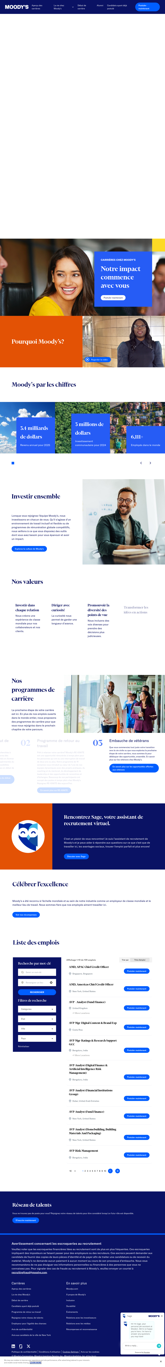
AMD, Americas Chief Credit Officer (91, 984)
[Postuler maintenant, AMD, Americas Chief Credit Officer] (137, 988)
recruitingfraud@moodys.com (29, 1272)
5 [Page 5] (92, 1171)
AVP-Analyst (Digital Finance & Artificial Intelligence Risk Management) (88, 1069)
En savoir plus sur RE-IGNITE (54, 790)
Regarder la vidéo (97, 359)
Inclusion (70, 1300)
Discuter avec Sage (76, 857)
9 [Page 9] (102, 1171)
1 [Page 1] (82, 1171)
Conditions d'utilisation (49, 1352)
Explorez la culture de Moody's (29, 549)
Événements (72, 1312)
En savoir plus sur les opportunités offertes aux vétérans (133, 768)
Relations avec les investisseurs (81, 1317)
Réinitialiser (23, 1046)
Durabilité (70, 1306)
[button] (51, 982)
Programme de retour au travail (26, 1312)
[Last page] (117, 1171)
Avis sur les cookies (90, 1352)
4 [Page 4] (90, 1171)
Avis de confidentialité (22, 1329)
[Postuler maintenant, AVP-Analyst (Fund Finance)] (137, 1116)
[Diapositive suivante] (150, 463)
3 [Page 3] (87, 1171)
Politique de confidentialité (24, 1352)
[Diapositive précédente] (141, 463)
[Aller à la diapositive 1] (13, 463)
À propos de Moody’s (76, 1294)
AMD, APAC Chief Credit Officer (89, 967)
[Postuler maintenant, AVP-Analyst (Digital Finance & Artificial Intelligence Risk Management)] (137, 1077)
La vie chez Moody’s (21, 1294)
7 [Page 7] (97, 1171)
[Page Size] (71, 1171)
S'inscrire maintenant (26, 1220)
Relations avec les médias (78, 1323)
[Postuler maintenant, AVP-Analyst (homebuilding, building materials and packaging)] (137, 1137)
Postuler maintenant (143, 7)
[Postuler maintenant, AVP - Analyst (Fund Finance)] (137, 1007)
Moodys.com (72, 1288)
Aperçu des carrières (37, 7)
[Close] (161, 1361)
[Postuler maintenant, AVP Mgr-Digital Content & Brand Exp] (137, 1027)
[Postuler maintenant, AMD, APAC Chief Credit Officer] (137, 971)
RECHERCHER (37, 992)
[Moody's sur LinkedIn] (13, 1346)
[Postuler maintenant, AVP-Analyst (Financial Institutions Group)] (137, 1098)
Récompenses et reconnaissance (81, 1329)
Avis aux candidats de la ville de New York (31, 1335)
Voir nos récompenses (26, 914)
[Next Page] (110, 1171)
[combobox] (36, 982)
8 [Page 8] (99, 1171)
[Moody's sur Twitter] (28, 1346)
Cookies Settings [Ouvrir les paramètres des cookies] (71, 1352)
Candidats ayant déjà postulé (117, 7)
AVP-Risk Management (83, 1150)
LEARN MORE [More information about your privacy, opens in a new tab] (35, 1363)
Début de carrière (82, 7)
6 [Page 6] (95, 1171)
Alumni (100, 5)
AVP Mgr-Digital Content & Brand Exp (93, 1023)
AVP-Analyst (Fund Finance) (86, 1111)
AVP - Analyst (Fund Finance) (87, 1002)
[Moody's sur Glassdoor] (21, 1346)
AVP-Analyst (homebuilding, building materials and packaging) (92, 1131)
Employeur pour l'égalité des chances (29, 1323)
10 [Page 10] (105, 1171)
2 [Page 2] (85, 1171)
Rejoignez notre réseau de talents (27, 1317)
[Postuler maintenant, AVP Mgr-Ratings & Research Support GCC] (137, 1050)
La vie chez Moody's (64, 7)
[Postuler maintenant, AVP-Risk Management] (137, 1155)
